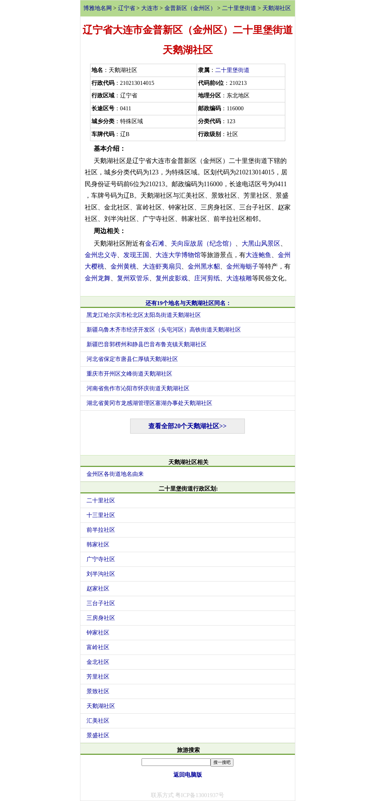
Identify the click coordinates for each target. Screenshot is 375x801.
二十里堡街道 (239, 8)
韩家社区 (98, 544)
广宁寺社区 (101, 559)
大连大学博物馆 (178, 255)
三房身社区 (101, 618)
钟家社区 (98, 632)
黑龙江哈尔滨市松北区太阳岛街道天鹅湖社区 (144, 315)
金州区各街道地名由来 (115, 474)
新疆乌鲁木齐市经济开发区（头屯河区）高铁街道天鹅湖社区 (164, 330)
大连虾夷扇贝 (162, 266)
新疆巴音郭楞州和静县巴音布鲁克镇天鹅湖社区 (147, 344)
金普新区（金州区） (190, 8)
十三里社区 (101, 515)
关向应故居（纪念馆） (203, 243)
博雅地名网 (97, 8)
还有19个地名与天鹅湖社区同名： (188, 303)
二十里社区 (101, 500)
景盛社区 (98, 735)
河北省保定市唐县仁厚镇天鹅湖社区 (132, 359)
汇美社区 (98, 721)
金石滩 (154, 243)
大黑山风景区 (261, 243)
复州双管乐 (133, 278)
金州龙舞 (97, 278)
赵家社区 (98, 588)
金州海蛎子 (242, 266)
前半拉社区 (101, 530)
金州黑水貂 (204, 266)
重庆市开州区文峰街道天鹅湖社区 (129, 374)
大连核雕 (239, 278)
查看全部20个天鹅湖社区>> (187, 426)
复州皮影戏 (172, 278)
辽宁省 (126, 8)
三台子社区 (101, 603)
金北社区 (98, 662)
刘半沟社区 (101, 574)
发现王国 (136, 255)
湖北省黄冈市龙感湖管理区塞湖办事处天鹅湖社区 (149, 403)
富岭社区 (98, 647)
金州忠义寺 (101, 255)
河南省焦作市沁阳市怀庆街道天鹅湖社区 (138, 388)
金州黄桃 (123, 266)
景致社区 (98, 691)
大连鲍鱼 (258, 255)
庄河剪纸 (207, 278)
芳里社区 (98, 677)
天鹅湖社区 (276, 8)
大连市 (149, 8)
